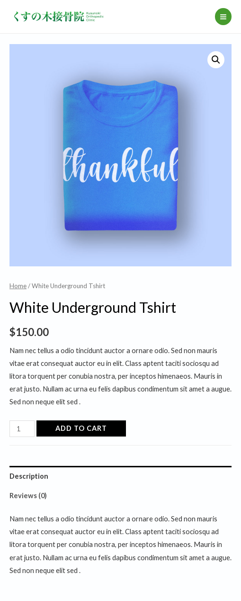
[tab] (120, 476)
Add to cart (81, 428)
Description (28, 476)
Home (18, 286)
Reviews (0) (28, 496)
